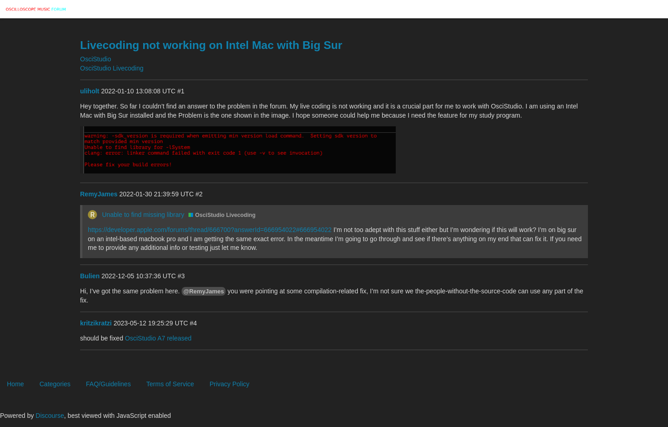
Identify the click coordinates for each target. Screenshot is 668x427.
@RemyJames (203, 291)
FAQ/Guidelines (108, 384)
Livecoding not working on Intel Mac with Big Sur (211, 45)
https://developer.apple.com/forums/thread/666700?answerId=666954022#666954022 (210, 229)
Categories (54, 384)
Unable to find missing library (143, 214)
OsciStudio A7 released (158, 338)
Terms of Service (170, 384)
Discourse (50, 415)
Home (15, 384)
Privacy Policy (229, 384)
